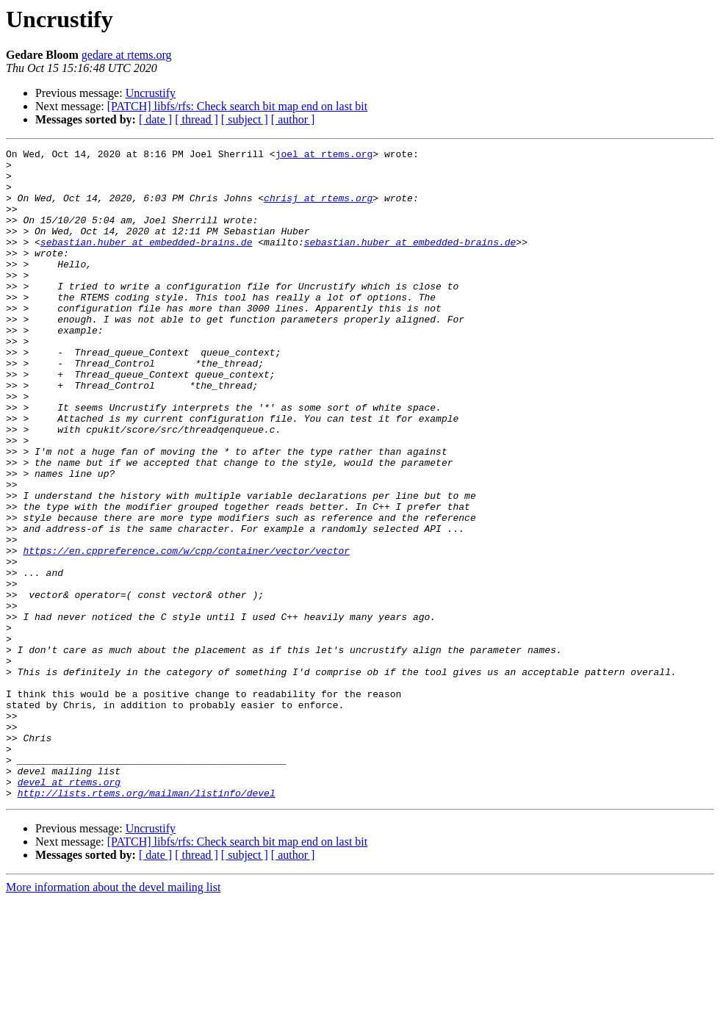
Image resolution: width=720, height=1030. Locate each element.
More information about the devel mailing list (113, 1017)
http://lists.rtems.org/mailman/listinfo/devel (147, 922)
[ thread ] (196, 119)
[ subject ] (244, 119)
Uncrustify (151, 93)
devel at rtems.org (69, 909)
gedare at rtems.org (127, 54)
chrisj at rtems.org (318, 208)
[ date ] (155, 119)
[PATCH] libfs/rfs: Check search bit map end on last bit (237, 106)
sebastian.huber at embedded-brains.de (146, 261)
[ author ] (293, 119)
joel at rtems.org (324, 155)
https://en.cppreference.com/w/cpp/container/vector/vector (186, 631)
